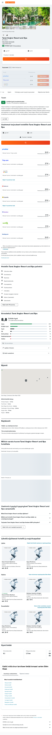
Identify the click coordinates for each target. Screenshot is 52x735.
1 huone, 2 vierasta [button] (8, 55)
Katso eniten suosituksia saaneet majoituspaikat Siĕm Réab (42, 606)
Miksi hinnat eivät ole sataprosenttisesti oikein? (27, 727)
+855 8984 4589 (6, 43)
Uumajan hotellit (9, 700)
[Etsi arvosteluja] (27, 343)
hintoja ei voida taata (37, 717)
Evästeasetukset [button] (5, 257)
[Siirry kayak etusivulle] (10, 2)
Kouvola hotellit (8, 687)
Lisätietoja (5, 249)
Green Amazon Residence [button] (8, 562)
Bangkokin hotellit (9, 702)
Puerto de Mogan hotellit (11, 704)
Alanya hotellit (8, 682)
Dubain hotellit (8, 693)
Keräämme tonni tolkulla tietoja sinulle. (27, 725)
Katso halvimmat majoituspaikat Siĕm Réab (40, 574)
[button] (2, 2)
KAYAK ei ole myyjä (27, 722)
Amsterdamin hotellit (10, 698)
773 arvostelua (17, 46)
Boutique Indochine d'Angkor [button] (34, 593)
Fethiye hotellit (8, 696)
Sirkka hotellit (8, 685)
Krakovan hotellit (9, 689)
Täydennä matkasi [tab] (24, 673)
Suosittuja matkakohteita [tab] (10, 673)
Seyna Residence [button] (31, 562)
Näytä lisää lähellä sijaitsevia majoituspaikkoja (39, 543)
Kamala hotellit (8, 691)
